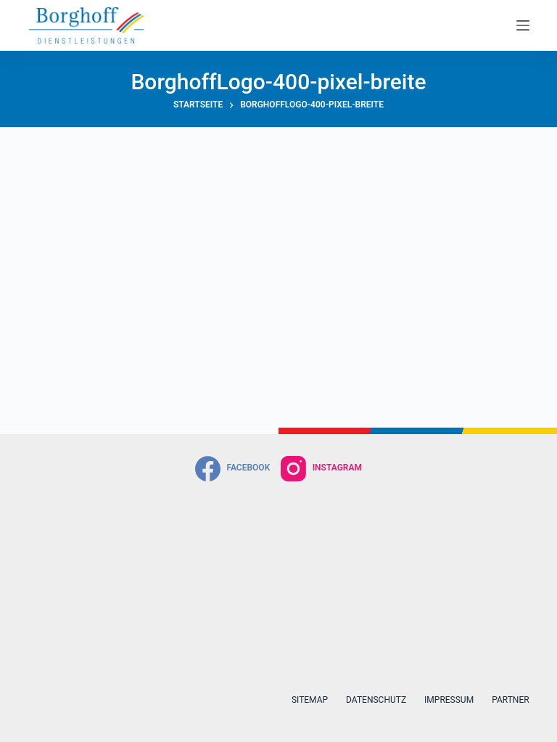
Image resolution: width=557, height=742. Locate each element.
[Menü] (522, 25)
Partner (510, 700)
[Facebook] (232, 468)
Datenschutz (376, 700)
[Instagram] (321, 468)
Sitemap (310, 700)
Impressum (449, 700)
